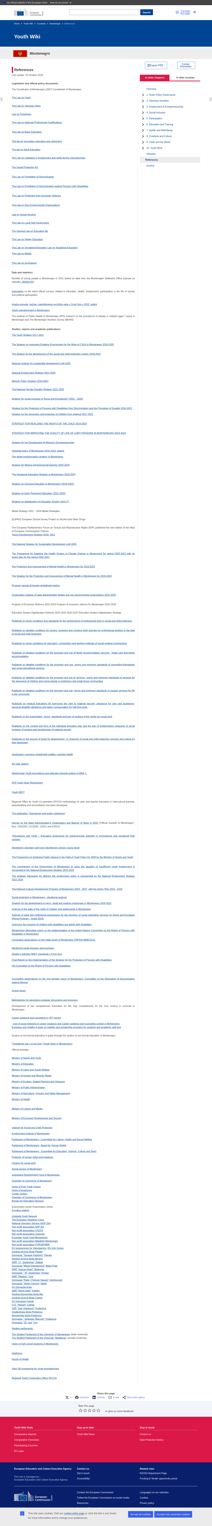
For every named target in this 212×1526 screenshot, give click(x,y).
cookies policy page (74, 1513)
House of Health (20, 1359)
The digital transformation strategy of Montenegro (37, 457)
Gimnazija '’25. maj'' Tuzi (25, 1322)
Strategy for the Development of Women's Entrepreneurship (43, 442)
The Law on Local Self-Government (30, 223)
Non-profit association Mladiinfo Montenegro (35, 1241)
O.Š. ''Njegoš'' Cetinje (23, 1305)
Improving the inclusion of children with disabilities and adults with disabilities (52, 924)
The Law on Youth (21, 97)
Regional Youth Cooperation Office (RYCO (34, 1378)
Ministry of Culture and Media (27, 1109)
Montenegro (55, 23)
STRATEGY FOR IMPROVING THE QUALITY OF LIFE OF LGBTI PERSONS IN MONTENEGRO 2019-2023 (69, 433)
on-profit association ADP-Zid (29, 1227)
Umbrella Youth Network (24, 1216)
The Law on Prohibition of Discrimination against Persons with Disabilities (50, 186)
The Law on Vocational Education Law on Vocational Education (45, 247)
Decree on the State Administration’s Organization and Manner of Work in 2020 (55, 823)
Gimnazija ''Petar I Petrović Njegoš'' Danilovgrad (37, 1280)
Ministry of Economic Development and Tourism (37, 1118)
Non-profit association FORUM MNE (31, 1244)
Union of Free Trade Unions (26, 1187)
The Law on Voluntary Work (26, 106)
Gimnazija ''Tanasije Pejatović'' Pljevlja (32, 1255)
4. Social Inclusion (155, 112)
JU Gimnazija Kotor (22, 1287)
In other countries (185, 77)
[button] (177, 12)
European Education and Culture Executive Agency (43, 1469)
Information (18, 291)
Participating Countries (26, 1445)
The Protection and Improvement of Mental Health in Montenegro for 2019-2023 (53, 566)
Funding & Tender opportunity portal (158, 1478)
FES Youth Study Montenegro (27, 783)
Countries (41, 23)
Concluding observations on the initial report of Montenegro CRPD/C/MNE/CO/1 (54, 940)
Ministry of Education (23, 1064)
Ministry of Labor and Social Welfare (31, 1070)
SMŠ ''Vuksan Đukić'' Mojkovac (28, 1269)
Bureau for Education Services (28, 1201)
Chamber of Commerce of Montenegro (32, 1197)
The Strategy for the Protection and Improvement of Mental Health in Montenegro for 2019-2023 (62, 576)
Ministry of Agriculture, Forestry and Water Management (41, 1093)
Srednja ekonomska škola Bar (27, 1294)
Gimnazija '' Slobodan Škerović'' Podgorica (34, 1319)
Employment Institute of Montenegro (31, 1133)
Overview (151, 89)
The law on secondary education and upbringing (37, 141)
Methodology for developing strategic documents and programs (45, 1000)
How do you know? (61, 2)
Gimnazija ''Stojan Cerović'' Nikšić (29, 1283)
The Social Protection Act (25, 167)
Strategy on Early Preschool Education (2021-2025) (39, 493)
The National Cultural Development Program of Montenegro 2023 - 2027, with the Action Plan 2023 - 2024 (67, 889)
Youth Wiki (28, 23)
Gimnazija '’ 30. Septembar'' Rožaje (30, 1273)
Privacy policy (147, 1503)
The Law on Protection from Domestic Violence (37, 195)
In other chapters (154, 77)
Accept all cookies (140, 1514)
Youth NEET (18, 792)
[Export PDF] (156, 65)
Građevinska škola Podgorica (27, 1312)
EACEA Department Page (153, 1473)
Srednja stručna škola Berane (27, 1259)
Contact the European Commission (95, 1492)
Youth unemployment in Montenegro (31, 310)
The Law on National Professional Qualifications (37, 122)
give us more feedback (121, 1411)
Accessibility (83, 1478)
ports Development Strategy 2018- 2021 (34, 534)
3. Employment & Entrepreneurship (164, 106)
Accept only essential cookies (173, 1514)
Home (17, 23)
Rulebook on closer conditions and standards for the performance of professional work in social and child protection (72, 621)
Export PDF (156, 65)
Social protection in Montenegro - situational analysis (39, 897)
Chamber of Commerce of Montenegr (31, 1181)
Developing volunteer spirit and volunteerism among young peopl (46, 847)
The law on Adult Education (26, 149)
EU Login (19, 1451)
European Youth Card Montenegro (30, 1237)
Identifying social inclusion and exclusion (33, 948)
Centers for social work (24, 1163)
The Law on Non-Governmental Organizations (36, 205)
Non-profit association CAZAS (27, 1230)
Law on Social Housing (24, 214)
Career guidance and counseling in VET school (36, 1018)
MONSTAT (27, 282)
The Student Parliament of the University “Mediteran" (39, 1338)
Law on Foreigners (21, 114)
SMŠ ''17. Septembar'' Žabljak (27, 1262)
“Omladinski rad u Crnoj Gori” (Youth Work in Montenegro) (42, 1044)
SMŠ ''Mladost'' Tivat (22, 1276)
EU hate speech (20, 764)
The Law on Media (22, 253)
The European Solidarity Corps (28, 1220)
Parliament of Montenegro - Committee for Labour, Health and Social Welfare (52, 1139)
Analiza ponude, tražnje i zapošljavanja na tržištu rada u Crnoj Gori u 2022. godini (54, 304)
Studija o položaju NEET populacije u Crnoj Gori (37, 954)
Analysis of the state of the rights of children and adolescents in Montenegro (51, 909)
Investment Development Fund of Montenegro (36, 1175)
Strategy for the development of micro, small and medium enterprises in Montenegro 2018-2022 (61, 903)
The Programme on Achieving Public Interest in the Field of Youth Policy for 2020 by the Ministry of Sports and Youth (72, 857)
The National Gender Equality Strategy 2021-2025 (38, 389)
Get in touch (83, 1473)
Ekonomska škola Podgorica (27, 1315)
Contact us (145, 1434)
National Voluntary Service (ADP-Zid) (31, 1223)
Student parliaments (22, 1328)
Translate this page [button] (185, 12)
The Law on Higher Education (27, 239)
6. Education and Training (159, 124)
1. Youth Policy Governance (160, 95)
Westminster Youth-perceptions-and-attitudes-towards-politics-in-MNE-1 (49, 773)
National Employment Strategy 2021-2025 (34, 373)
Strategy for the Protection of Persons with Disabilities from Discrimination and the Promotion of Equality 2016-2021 (72, 408)
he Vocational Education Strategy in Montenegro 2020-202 (43, 474)
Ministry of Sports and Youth (26, 1058)
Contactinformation (185, 65)
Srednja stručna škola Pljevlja (27, 1251)
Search (146, 12)
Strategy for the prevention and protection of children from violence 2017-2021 (52, 414)
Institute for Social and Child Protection (32, 1127)
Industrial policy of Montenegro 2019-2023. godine (38, 451)
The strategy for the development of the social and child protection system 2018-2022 (56, 354)
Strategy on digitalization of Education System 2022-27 (40, 501)
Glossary (151, 154)
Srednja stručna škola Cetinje (27, 1298)
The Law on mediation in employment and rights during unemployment (48, 158)
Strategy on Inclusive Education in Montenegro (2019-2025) (43, 484)
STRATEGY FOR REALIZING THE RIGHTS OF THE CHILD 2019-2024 (49, 423)
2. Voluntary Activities (157, 101)
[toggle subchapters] (143, 95)
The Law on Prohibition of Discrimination (33, 177)
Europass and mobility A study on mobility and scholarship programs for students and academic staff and (66, 1027)
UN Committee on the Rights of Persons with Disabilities (41, 966)
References (151, 160)
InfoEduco (17, 1353)
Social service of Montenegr (26, 1169)
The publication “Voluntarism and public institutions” (39, 813)
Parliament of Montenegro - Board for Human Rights (39, 1145)
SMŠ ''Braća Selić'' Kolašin (26, 1290)
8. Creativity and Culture (159, 136)
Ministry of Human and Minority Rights (32, 1075)
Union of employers (22, 1190)
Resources (82, 1503)
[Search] (104, 12)
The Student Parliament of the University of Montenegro (41, 1334)
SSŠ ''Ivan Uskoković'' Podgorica (29, 1308)
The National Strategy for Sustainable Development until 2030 (44, 544)
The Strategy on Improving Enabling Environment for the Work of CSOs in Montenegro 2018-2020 (63, 344)
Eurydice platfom (20, 1210)
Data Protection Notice (151, 1440)
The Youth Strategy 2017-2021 (28, 335)
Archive (150, 165)
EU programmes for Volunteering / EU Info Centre (38, 1248)
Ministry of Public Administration (29, 1087)
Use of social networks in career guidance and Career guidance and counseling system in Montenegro (66, 1024)
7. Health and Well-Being (159, 130)
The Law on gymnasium (24, 263)
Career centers (19, 1194)
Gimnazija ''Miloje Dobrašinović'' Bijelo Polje (34, 1266)
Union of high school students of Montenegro (35, 1344)
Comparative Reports (25, 1434)
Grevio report (19, 990)
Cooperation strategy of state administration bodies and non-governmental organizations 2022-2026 (64, 595)
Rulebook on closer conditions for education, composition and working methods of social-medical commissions (69, 643)
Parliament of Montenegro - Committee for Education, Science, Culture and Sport (54, 1151)
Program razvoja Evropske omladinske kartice (36, 585)
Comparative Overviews (26, 1440)
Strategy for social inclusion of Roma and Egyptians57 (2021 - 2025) (47, 399)
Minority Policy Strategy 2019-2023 (30, 381)
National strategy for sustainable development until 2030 (41, 363)
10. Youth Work (154, 148)
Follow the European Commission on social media (103, 1497)
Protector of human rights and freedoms (32, 1157)
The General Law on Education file (30, 231)
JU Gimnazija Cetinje (23, 1301)
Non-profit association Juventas (28, 1234)
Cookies (144, 1497)
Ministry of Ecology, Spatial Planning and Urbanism (38, 1081)
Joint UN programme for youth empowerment (35, 1368)
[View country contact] (186, 65)
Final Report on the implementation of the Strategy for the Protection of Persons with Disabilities (62, 960)
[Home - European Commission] (30, 12)
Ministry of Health (21, 1099)
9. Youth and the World (158, 142)
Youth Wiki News (86, 1434)
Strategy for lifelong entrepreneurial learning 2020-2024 (40, 465)
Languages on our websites (154, 1492)
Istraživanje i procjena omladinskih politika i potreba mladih (42, 754)
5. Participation (154, 118)
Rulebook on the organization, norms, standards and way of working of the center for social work (62, 716)
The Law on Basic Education (27, 132)
